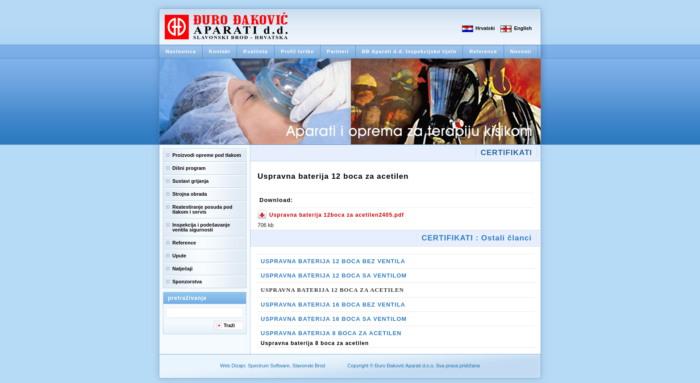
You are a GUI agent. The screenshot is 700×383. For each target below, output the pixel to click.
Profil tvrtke (297, 51)
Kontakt (219, 51)
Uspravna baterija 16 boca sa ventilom (334, 319)
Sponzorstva (187, 281)
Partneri (338, 51)
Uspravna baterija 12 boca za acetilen (332, 289)
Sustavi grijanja (190, 181)
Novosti (520, 51)
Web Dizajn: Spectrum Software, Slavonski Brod (272, 365)
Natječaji (182, 268)
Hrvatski (485, 28)
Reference (483, 51)
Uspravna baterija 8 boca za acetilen (331, 333)
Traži (229, 325)
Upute (179, 255)
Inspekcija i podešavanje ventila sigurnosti (201, 227)
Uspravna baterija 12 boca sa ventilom (334, 275)
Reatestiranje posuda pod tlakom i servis (202, 209)
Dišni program (189, 168)
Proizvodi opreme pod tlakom (206, 155)
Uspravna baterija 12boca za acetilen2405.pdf (336, 215)
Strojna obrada (189, 194)
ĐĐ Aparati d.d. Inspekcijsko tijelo (409, 51)
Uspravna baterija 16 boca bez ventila (333, 304)
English (523, 28)
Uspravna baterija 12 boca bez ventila (333, 261)
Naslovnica (181, 51)
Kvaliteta (255, 51)
